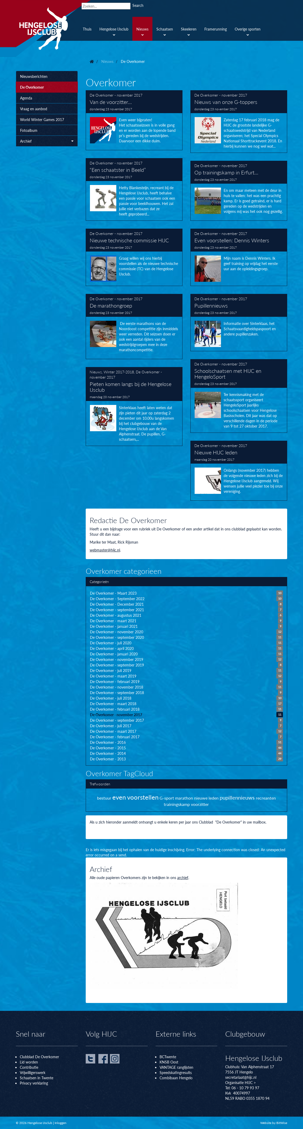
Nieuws (96, 371)
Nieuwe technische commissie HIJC (134, 257)
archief (182, 877)
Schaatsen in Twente (36, 1077)
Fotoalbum (28, 130)
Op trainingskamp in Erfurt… (238, 191)
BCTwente (168, 1056)
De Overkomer (32, 87)
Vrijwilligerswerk (32, 1072)
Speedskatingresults (176, 1072)
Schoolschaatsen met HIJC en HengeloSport (238, 396)
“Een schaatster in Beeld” (134, 189)
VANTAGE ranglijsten (176, 1067)
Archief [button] (47, 141)
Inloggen (60, 1123)
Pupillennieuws (238, 322)
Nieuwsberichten (33, 76)
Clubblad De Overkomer (39, 1056)
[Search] (106, 6)
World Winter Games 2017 (42, 119)
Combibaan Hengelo (176, 1077)
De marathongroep (134, 326)
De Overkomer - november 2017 (116, 95)
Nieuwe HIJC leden (238, 471)
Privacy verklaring (34, 1083)
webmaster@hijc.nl (105, 550)
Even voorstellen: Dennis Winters (238, 257)
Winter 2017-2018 (119, 371)
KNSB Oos (168, 1062)
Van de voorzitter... (134, 120)
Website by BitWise (273, 1123)
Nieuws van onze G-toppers (238, 121)
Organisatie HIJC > (240, 1082)
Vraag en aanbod (33, 108)
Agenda (26, 98)
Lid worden (29, 1062)
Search (137, 5)
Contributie (29, 1067)
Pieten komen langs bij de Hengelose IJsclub (134, 406)
